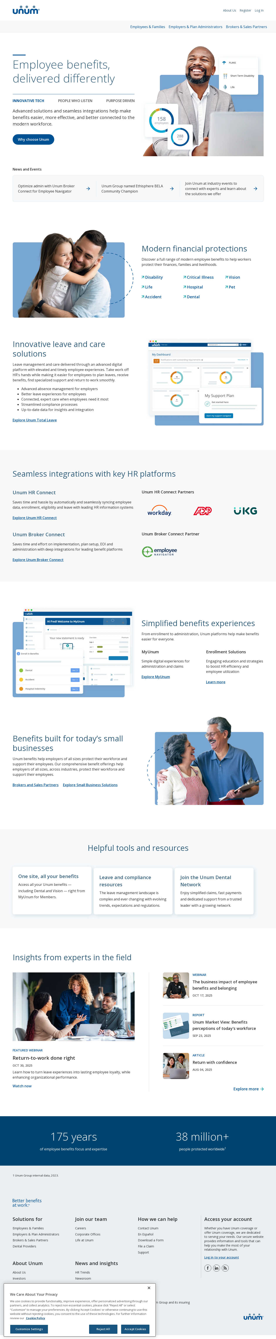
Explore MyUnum (156, 676)
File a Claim (146, 1250)
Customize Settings (28, 1329)
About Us (229, 10)
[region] (79, 1310)
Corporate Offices (87, 1238)
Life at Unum (84, 1244)
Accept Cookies (135, 1329)
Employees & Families (147, 26)
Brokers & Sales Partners (246, 26)
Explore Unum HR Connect (35, 517)
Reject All (103, 1329)
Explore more (246, 1092)
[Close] (149, 1288)
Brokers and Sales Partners (36, 785)
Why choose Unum (33, 139)
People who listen (75, 100)
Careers (80, 1232)
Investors (19, 1282)
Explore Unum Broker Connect (38, 559)
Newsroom (83, 1282)
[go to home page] (26, 14)
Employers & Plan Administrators (195, 26)
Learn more (215, 682)
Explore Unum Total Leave (35, 420)
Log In (259, 10)
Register (245, 10)
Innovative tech (28, 100)
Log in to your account (221, 1261)
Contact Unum (148, 1232)
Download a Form (151, 1244)
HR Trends (82, 1276)
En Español (145, 1238)
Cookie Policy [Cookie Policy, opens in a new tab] (35, 1318)
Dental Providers (24, 1250)
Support (143, 1256)
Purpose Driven (120, 100)
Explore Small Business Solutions (90, 785)
